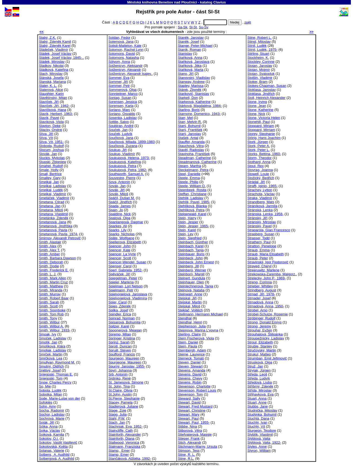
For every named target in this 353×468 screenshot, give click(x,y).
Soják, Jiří (47, 422)
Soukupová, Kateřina (124, 162)
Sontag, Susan (119, 98)
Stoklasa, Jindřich (261, 94)
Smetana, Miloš (51, 210)
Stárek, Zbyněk (189, 90)
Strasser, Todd (258, 238)
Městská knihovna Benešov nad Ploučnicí (162, 2)
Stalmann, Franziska (124, 446)
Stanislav (185, 54)
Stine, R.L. (186, 459)
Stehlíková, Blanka (192, 206)
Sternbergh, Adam (192, 350)
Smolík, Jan (48, 342)
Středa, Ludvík (258, 378)
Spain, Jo (115, 210)
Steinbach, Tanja (191, 250)
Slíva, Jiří (46, 134)
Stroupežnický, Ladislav (265, 338)
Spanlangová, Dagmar (125, 222)
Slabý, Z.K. (47, 38)
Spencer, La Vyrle (122, 254)
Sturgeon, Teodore (261, 430)
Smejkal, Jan (49, 182)
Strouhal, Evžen (259, 330)
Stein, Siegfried (190, 238)
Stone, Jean (256, 106)
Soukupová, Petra (122, 166)
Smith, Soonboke (52, 310)
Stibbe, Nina (187, 426)
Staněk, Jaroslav (191, 38)
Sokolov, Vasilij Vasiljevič (58, 442)
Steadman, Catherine (194, 158)
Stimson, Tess (189, 450)
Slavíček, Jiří (49, 102)
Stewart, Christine (191, 410)
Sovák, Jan (117, 186)
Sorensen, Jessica (122, 102)
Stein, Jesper (188, 222)
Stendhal (185, 318)
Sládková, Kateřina (53, 70)
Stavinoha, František (194, 154)
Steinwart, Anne (190, 294)
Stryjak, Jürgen (259, 370)
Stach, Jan (116, 422)
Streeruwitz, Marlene (263, 270)
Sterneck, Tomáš (191, 358)
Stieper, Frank (189, 438)
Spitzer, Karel (118, 326)
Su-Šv (203, 27)
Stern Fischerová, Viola (196, 338)
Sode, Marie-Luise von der (59, 398)
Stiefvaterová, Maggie (195, 434)
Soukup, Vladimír (121, 154)
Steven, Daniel (189, 362)
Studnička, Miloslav (262, 410)
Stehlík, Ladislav (190, 198)
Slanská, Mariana (52, 82)
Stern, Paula (187, 346)
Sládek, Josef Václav (55, 54)
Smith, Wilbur (49, 322)
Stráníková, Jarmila (262, 206)
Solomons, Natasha (123, 58)
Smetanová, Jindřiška (55, 226)
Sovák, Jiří (116, 190)
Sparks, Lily (117, 230)
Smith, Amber (49, 254)
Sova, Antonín (119, 182)
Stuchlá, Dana (258, 418)
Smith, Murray (50, 294)
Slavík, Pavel (49, 118)
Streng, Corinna (259, 282)
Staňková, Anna (190, 58)
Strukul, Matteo (259, 354)
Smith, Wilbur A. (51, 326)
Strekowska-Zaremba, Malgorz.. (272, 274)
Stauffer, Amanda (191, 142)
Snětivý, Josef (50, 370)
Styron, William (259, 450)
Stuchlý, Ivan (257, 422)
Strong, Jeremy (259, 326)
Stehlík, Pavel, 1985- (194, 202)
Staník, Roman (189, 50)
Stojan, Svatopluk (261, 74)
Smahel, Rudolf (51, 166)
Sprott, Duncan (120, 346)
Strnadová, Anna (260, 302)
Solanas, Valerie (51, 450)
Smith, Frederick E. (54, 270)
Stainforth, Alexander (124, 434)
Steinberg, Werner (192, 270)
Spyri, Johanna (120, 370)
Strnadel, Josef (259, 298)
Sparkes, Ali (117, 226)
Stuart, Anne (257, 402)
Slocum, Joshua (51, 150)
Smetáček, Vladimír (54, 198)
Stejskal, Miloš (189, 306)
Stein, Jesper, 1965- (193, 226)
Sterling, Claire (189, 334)
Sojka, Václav (49, 430)
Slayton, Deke (50, 126)
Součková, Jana (120, 138)
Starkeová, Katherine (194, 102)
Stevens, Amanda (191, 370)
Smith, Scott (48, 306)
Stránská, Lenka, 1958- (265, 214)
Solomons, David (121, 54)
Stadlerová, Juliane (123, 406)
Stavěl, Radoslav (191, 150)
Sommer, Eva (119, 78)
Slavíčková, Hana (52, 110)
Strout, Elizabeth (260, 342)
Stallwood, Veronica (123, 442)
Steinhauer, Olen (191, 282)
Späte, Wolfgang (121, 238)
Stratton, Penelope (262, 246)
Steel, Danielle (189, 174)
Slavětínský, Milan (53, 98)
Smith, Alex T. (49, 250)
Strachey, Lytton (259, 190)
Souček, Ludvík (120, 134)
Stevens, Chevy (190, 378)
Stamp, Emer (119, 450)
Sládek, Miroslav (52, 62)
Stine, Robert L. (259, 38)
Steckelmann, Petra (193, 170)
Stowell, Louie (258, 174)
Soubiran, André (121, 126)
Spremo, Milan (119, 334)
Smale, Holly (49, 170)
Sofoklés (45, 402)
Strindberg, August (261, 290)
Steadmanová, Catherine (197, 162)
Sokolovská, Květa (53, 446)
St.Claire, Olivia (120, 390)
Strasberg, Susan (260, 234)
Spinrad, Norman (121, 318)
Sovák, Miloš (118, 194)
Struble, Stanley (259, 346)
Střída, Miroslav (259, 390)
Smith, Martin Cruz (53, 282)
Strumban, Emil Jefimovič (267, 358)
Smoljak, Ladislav (52, 350)
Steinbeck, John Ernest (196, 262)
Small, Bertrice (50, 174)
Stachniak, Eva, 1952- (125, 426)
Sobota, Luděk (50, 390)
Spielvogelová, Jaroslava (127, 294)
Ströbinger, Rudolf (261, 318)
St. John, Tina (119, 386)
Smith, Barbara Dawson (57, 258)
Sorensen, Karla (121, 106)
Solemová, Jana (121, 42)
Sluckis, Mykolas (52, 158)
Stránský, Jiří (257, 218)
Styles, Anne (257, 446)
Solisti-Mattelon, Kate (125, 46)
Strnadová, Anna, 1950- (265, 306)
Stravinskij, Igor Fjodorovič (268, 262)
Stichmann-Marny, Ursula (197, 446)
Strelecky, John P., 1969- (266, 278)
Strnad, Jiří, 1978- (261, 294)
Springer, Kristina (121, 338)
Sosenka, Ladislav (122, 118)
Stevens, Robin (190, 382)
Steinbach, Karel (191, 246)
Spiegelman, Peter (122, 278)
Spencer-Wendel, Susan (127, 262)
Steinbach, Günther (193, 242)
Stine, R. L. (186, 454)
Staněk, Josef (188, 42)
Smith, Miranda (51, 290)
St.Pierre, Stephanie (124, 398)
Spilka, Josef (118, 310)
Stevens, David (189, 374)
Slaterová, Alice (51, 90)
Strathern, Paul (259, 242)
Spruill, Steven (119, 350)
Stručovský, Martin (261, 350)
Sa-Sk (182, 27)
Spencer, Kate (119, 250)
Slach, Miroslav (51, 74)
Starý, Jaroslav (189, 134)
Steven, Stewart (190, 366)
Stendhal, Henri (190, 322)
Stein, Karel (187, 230)
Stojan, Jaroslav (259, 66)
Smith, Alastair (50, 242)
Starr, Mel (185, 118)
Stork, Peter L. (258, 150)
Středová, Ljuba (259, 382)
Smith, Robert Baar (54, 298)
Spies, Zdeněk (119, 306)
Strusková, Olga (259, 362)
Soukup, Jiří (117, 150)
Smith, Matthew (51, 286)
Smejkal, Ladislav (52, 186)
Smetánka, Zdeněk (53, 218)
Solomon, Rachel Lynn (125, 50)
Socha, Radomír (51, 410)
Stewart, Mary (189, 414)
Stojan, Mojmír (258, 70)
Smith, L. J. (48, 274)
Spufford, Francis (121, 354)
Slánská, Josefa (51, 78)
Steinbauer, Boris (191, 254)
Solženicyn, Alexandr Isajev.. (130, 74)
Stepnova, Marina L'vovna (198, 330)
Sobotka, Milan (50, 394)
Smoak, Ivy (47, 334)
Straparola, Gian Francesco (268, 230)
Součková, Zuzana (123, 146)
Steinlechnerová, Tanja (195, 286)
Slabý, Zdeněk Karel (55, 46)
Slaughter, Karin (51, 94)
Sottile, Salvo (118, 122)
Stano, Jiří (186, 74)
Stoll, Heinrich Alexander (266, 98)
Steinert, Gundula (191, 278)
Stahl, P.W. (116, 418)
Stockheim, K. (258, 58)
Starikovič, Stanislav (193, 94)
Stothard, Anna (259, 162)
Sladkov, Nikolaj (51, 66)
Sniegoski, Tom (51, 378)
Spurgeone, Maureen (124, 362)
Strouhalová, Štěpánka (265, 334)
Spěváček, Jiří (119, 274)
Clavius (219, 2)
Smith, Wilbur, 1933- (55, 330)
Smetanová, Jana (52, 222)
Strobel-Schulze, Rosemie (267, 314)
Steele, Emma (189, 178)
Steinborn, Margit (191, 274)
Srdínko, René (119, 378)
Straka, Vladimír (259, 198)
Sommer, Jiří (118, 82)
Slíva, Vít (46, 138)
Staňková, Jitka (190, 66)
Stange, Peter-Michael (195, 46)
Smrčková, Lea (50, 358)
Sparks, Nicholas (121, 234)
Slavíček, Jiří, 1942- (54, 106)
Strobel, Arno (257, 310)
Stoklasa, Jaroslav (261, 90)
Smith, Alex (48, 246)
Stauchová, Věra (191, 146)
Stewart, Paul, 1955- (194, 422)
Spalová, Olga (119, 218)
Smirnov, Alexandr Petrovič (60, 238)
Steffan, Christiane (192, 194)
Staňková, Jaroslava (194, 62)
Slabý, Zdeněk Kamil (55, 42)
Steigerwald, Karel (192, 214)
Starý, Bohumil (189, 126)
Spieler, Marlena (121, 282)
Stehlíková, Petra (191, 210)
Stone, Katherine (260, 110)
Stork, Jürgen (257, 142)
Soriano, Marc (119, 110)
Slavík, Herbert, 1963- (56, 114)
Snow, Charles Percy (55, 382)
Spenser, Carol (120, 266)
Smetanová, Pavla (53, 230)
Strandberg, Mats (260, 202)
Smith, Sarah (49, 302)
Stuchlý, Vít (256, 426)
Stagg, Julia (117, 414)
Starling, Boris (189, 110)
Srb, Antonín (118, 374)
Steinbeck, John (190, 258)
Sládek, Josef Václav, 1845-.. (61, 58)
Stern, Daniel (188, 342)
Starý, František (190, 130)
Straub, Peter (257, 258)
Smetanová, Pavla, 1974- (58, 234)
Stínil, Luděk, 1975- (262, 50)
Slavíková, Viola (51, 122)
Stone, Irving (257, 102)
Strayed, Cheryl (259, 266)
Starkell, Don (188, 98)
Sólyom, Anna (119, 62)
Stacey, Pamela (120, 402)
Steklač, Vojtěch (190, 310)
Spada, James (119, 206)
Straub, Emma (258, 250)
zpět (247, 22)
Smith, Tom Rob (51, 314)
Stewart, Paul (188, 418)
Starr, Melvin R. (190, 122)
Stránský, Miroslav (261, 222)
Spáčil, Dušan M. (121, 198)
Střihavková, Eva (260, 394)
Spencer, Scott (119, 258)
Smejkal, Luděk (51, 190)
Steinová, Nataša (191, 290)
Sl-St (193, 27)
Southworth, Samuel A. (126, 174)
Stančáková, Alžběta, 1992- (129, 459)
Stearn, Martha (189, 166)
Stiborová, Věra (190, 430)
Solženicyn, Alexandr (124, 70)
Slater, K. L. (48, 86)
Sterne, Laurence (191, 354)
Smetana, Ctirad (51, 202)
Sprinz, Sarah (119, 342)
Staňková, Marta (190, 70)
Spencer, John (119, 246)
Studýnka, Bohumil (262, 414)
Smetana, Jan (50, 206)
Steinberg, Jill (188, 266)
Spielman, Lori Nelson (125, 286)
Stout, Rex (255, 166)
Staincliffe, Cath (120, 430)
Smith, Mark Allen (52, 278)
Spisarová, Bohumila (124, 322)
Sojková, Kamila (51, 434)
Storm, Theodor (259, 158)
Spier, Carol (117, 302)
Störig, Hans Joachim (264, 138)
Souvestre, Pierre (121, 178)
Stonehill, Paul (258, 122)
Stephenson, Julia (192, 326)
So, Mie (45, 386)
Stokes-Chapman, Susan (266, 86)
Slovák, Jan (48, 154)
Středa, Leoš (257, 374)
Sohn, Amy (47, 406)
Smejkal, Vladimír (52, 194)
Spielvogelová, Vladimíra (127, 298)
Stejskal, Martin (190, 302)
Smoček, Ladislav (53, 338)
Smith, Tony (48, 318)
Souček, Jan (118, 130)
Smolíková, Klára (52, 346)
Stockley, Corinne (261, 62)
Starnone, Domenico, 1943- (199, 114)
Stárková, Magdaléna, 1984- (200, 106)
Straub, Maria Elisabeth (265, 254)
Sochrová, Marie (51, 418)
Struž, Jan (255, 366)
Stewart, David (189, 402)
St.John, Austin (120, 394)
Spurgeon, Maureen (123, 358)
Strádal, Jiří (256, 182)
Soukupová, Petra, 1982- (127, 170)
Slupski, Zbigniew (52, 162)
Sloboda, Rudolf (51, 146)
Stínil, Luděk (257, 46)
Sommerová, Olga (122, 90)
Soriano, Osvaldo (121, 114)
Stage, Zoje (117, 410)
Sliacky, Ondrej (50, 130)
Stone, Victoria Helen (263, 118)
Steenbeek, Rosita (192, 190)
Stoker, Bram (257, 82)
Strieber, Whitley (260, 286)
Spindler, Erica (119, 314)
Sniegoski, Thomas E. (56, 374)
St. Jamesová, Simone (125, 382)
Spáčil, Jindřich (120, 202)
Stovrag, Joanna (260, 170)
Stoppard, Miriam (260, 126)
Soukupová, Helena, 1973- (129, 158)
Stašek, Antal (188, 138)
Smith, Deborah (51, 262)
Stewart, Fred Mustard (195, 406)
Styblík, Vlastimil (260, 434)
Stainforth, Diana (121, 438)
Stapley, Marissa (191, 86)
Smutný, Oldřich (51, 366)
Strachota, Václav (261, 194)
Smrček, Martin (51, 354)
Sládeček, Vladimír (53, 50)
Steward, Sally (189, 398)
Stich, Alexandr (189, 442)
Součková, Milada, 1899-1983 (131, 142)
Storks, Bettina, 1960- (264, 154)
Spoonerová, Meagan (125, 330)
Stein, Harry (187, 218)
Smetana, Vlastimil (53, 214)
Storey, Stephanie (261, 134)
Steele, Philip (188, 182)
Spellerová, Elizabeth (124, 242)
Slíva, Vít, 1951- (51, 142)
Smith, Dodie (49, 266)
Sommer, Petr (119, 86)
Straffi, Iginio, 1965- (262, 186)
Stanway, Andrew (191, 82)
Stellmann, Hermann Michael (200, 314)
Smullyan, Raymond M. (57, 362)
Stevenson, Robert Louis (197, 390)
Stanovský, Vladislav (194, 78)
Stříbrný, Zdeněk (260, 386)
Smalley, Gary (50, 178)
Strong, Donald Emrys (264, 322)
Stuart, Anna (257, 398)
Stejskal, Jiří (187, 298)
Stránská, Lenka (260, 210)
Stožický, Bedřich (260, 178)
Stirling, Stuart (258, 54)
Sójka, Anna (48, 426)
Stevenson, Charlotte (194, 386)
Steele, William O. (192, 186)
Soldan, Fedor (119, 38)
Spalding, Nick (119, 214)
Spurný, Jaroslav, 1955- (126, 366)
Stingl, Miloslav (259, 42)
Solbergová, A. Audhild (56, 459)
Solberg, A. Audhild (54, 454)
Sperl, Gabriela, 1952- (125, 270)
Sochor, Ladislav (52, 414)
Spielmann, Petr (120, 290)
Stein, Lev (185, 234)
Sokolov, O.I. (49, 438)
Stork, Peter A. (258, 146)
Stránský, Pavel (259, 226)
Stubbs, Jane (257, 406)
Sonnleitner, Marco (123, 94)
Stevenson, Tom (190, 394)
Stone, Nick (256, 114)
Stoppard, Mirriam (261, 130)
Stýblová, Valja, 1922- (264, 442)
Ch (142, 22)
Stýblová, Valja (258, 438)
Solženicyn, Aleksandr (125, 66)
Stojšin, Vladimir (260, 78)
